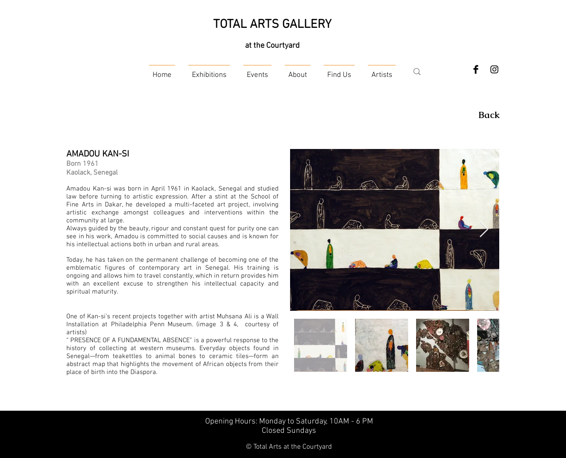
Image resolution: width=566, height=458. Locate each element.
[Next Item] (484, 229)
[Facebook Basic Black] (475, 69)
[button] (209, 71)
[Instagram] (494, 69)
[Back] (489, 115)
